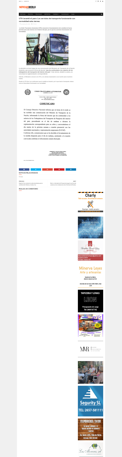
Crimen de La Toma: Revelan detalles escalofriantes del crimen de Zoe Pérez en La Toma (95, 372)
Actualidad (81, 394)
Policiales (39, 14)
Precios (91, 413)
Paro (80, 410)
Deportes (47, 14)
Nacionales (65, 14)
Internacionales (83, 407)
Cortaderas (90, 396)
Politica (30, 14)
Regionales (81, 415)
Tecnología (81, 418)
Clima (73, 14)
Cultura (97, 396)
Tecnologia (94, 415)
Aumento (88, 394)
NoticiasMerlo (85, 352)
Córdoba (95, 394)
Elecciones (88, 402)
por (80, 413)
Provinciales (98, 413)
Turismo (55, 14)
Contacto (26, 1)
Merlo (90, 407)
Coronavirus (82, 396)
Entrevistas (82, 405)
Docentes (87, 399)
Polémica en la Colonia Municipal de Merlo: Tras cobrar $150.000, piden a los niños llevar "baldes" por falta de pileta (90, 363)
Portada (23, 14)
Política (98, 410)
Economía (94, 399)
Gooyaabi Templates (45, 455)
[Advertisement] (32, 441)
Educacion (81, 402)
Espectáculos (90, 405)
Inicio (20, 1)
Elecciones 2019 (97, 402)
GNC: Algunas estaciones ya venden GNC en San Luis (95, 378)
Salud (87, 415)
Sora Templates (28, 455)
